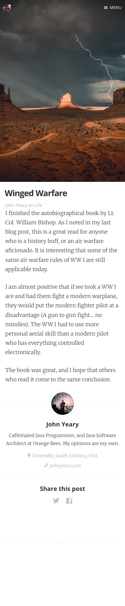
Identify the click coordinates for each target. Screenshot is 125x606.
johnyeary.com (65, 466)
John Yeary (16, 205)
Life (38, 205)
